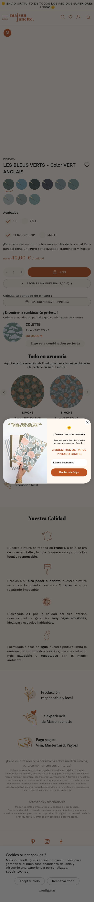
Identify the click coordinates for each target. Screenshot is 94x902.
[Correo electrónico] (69, 462)
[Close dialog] (87, 422)
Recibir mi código (69, 472)
